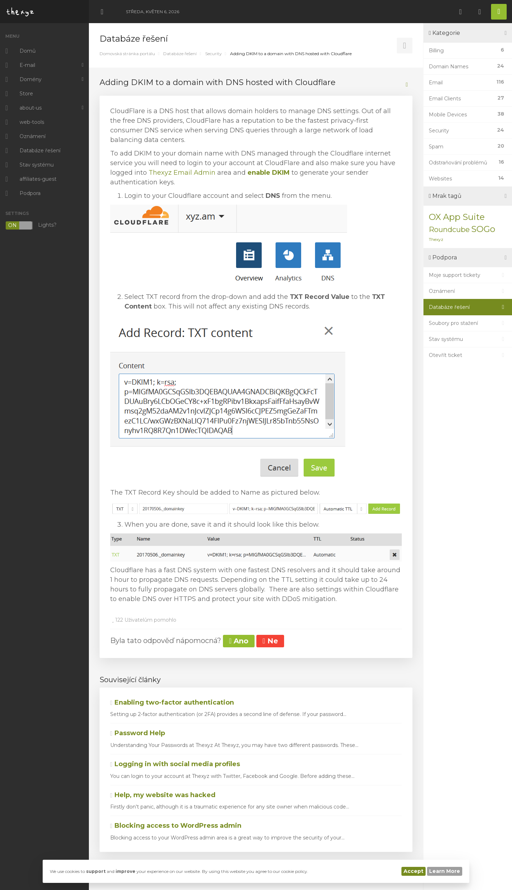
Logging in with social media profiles (175, 764)
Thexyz (436, 239)
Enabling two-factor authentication (172, 702)
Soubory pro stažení (468, 323)
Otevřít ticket (468, 355)
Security (213, 53)
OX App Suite (457, 217)
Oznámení (468, 291)
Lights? (31, 225)
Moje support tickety (468, 275)
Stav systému (468, 339)
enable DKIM (268, 173)
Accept (413, 871)
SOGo (483, 229)
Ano (239, 641)
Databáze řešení (180, 53)
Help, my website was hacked (162, 795)
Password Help (137, 733)
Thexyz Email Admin (182, 173)
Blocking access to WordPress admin (175, 826)
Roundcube (449, 229)
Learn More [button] (444, 871)
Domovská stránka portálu (127, 53)
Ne (270, 641)
